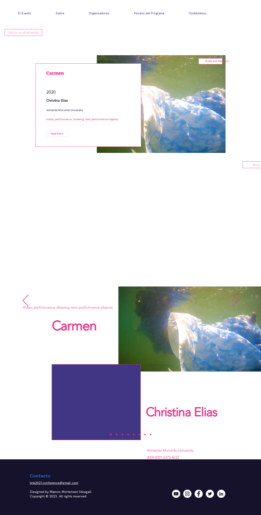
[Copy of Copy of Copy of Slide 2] (139, 434)
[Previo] (25, 301)
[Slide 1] (111, 435)
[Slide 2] (116, 434)
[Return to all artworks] (23, 32)
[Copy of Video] (150, 434)
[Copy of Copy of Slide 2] (133, 434)
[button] (57, 134)
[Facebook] (199, 494)
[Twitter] (210, 494)
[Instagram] (187, 494)
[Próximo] (235, 301)
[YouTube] (176, 494)
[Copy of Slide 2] (128, 434)
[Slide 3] (122, 434)
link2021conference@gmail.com (54, 483)
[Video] (145, 434)
